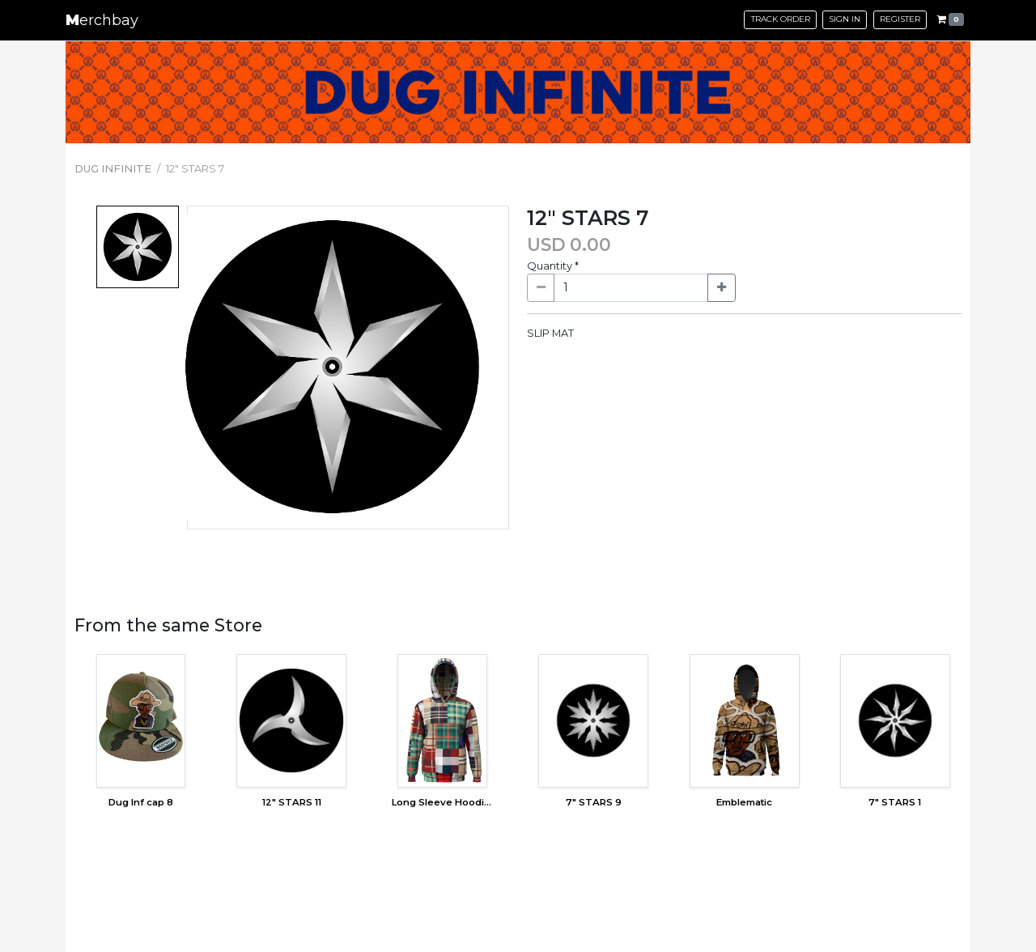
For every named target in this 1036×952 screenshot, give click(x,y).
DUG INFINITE (112, 168)
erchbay (102, 20)
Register (900, 19)
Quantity (553, 265)
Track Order (780, 19)
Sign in (844, 19)
